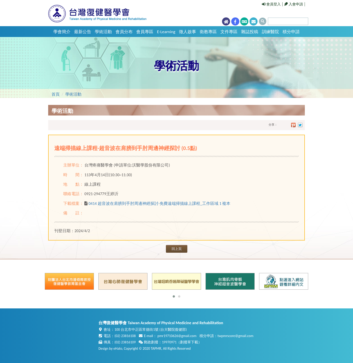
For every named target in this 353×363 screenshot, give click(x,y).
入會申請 (293, 4)
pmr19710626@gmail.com (176, 336)
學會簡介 (61, 31)
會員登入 (271, 4)
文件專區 (229, 31)
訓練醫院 (270, 31)
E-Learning (166, 31)
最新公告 (82, 31)
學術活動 (103, 31)
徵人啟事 (187, 31)
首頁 (56, 94)
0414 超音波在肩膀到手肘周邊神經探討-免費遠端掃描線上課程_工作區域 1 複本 (159, 203)
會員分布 (124, 31)
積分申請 (291, 31)
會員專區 (144, 31)
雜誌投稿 (249, 31)
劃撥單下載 (189, 342)
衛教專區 (208, 31)
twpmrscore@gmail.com (235, 336)
